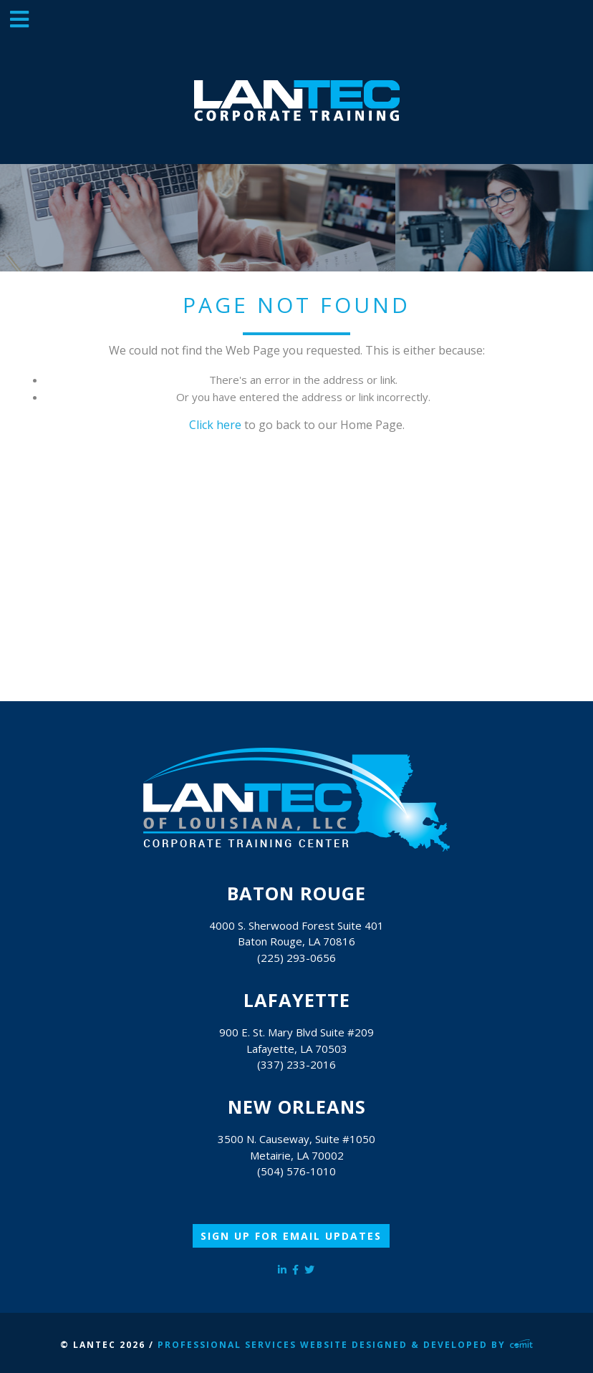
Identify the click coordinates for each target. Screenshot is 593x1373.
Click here (215, 425)
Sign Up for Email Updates (291, 1236)
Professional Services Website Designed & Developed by (345, 1345)
